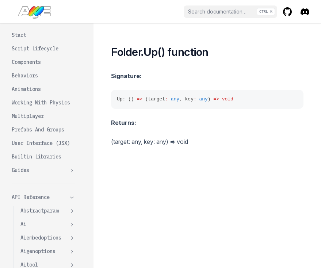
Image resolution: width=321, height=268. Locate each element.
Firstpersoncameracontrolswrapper (47, 62)
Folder (47, 118)
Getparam (32, 253)
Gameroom (47, 199)
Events (29, 41)
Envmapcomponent (47, 27)
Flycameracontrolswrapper (47, 87)
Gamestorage (36, 226)
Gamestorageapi (47, 239)
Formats (30, 172)
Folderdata (47, 158)
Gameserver (35, 212)
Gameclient (35, 185)
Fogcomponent (47, 104)
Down (35, 131)
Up (32, 145)
